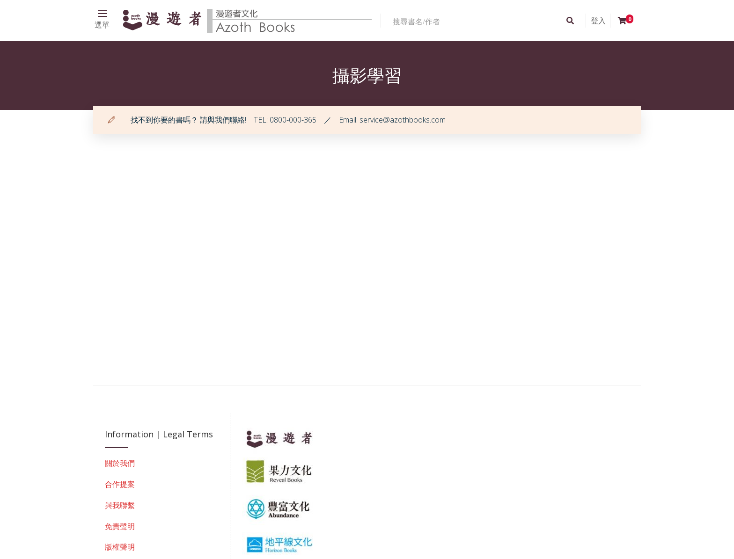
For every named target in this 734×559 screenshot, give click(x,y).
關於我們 (120, 463)
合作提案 (120, 484)
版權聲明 (120, 547)
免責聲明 (120, 526)
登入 (598, 20)
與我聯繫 (120, 505)
